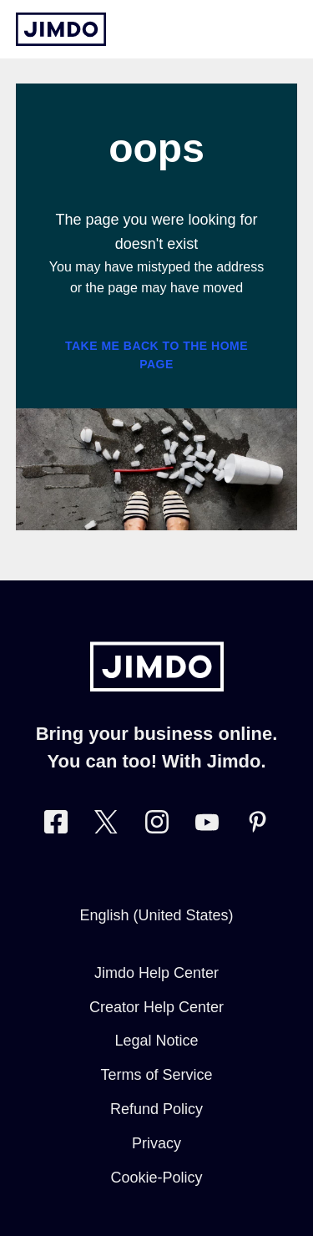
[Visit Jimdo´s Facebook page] (56, 825)
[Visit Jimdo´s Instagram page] (157, 825)
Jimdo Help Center (156, 973)
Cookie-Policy (156, 1177)
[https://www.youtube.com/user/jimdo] (207, 825)
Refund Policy (156, 1109)
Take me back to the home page (156, 355)
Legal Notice (156, 1040)
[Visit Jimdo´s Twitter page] (106, 825)
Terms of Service (156, 1074)
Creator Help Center (156, 1007)
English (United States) (156, 915)
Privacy (156, 1143)
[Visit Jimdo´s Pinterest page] (257, 825)
